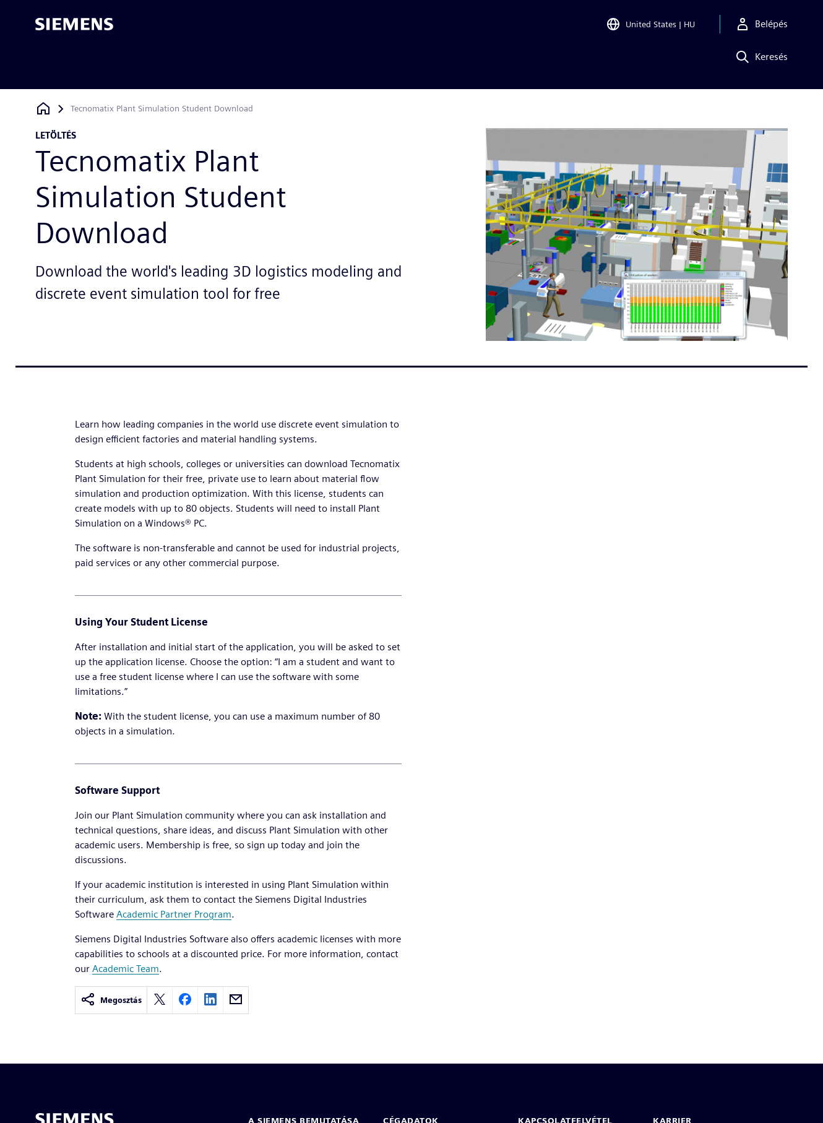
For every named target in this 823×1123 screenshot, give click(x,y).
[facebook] (185, 1000)
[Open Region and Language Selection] (650, 27)
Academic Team (125, 969)
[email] (235, 1000)
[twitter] (159, 1000)
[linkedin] (210, 1000)
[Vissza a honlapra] (43, 108)
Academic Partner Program (173, 914)
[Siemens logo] (74, 27)
